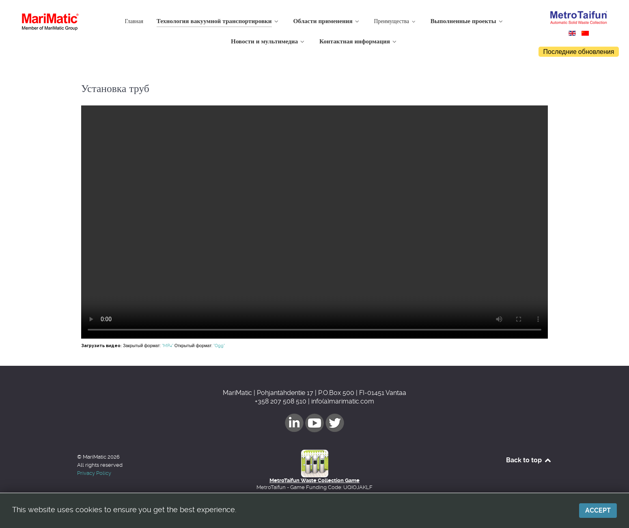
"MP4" (167, 345)
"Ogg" (219, 345)
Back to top (529, 460)
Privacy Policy (94, 473)
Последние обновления (578, 52)
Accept (598, 510)
